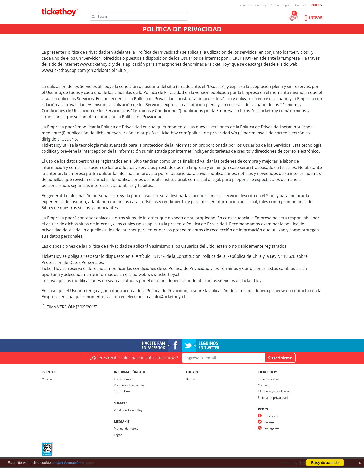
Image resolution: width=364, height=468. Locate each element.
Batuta (190, 379)
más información (67, 463)
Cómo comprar (281, 5)
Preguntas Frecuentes (129, 385)
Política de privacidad (273, 397)
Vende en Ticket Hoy (253, 5)
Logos (118, 435)
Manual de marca (126, 428)
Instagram (271, 428)
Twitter (269, 422)
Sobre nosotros (268, 379)
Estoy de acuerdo (325, 463)
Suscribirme (122, 391)
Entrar (315, 17)
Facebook (271, 416)
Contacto (301, 5)
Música (47, 379)
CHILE (315, 5)
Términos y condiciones (274, 391)
